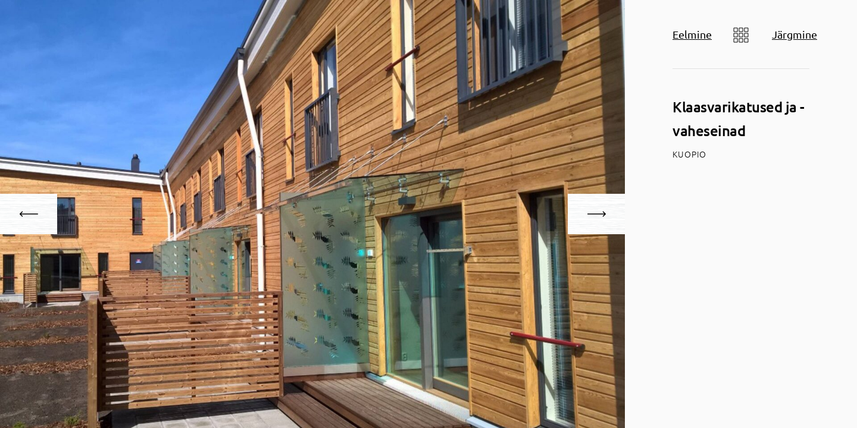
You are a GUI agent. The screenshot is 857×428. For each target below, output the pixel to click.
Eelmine (692, 34)
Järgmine (794, 34)
